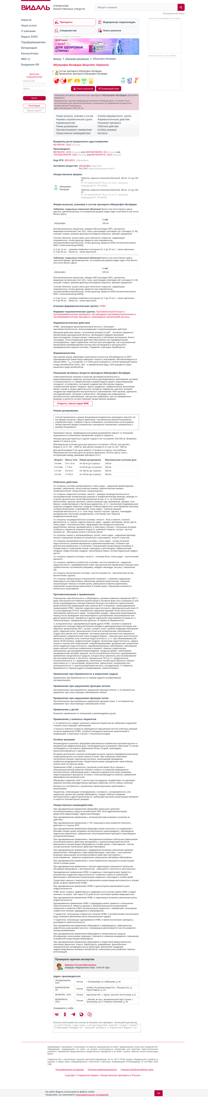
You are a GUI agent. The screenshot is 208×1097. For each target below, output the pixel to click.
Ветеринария (29, 47)
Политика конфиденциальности (102, 1069)
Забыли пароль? (34, 111)
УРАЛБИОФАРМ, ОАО (65, 154)
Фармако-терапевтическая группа (74, 119)
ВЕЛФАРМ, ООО (62, 144)
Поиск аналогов (83, 88)
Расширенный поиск (174, 13)
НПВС (102, 306)
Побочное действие (108, 126)
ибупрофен (85, 166)
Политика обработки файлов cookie (137, 1069)
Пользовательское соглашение (69, 1069)
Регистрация (34, 106)
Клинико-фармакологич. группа (114, 116)
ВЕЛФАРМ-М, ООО (102, 154)
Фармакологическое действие (114, 119)
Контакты (103, 133)
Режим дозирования (67, 126)
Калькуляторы (29, 53)
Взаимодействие (108, 88)
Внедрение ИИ (30, 64)
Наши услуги (29, 25)
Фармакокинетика (65, 123)
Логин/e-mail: (29, 81)
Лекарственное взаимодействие (73, 133)
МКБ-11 (25, 59)
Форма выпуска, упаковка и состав (74, 116)
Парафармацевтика (33, 42)
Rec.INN (83, 168)
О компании (28, 31)
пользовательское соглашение (92, 1094)
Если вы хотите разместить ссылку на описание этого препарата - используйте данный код (95, 1022)
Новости (26, 20)
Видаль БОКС (29, 36)
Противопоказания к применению (74, 129)
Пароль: (26, 89)
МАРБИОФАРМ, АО (96, 152)
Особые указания (107, 129)
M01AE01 (70, 160)
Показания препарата (109, 123)
